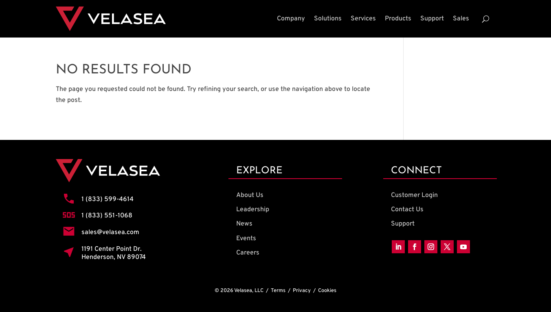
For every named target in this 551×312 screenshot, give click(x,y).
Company (291, 19)
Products (398, 19)
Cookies (327, 291)
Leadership (252, 210)
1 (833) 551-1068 (106, 216)
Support (432, 19)
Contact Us (407, 210)
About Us (249, 195)
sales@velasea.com (110, 232)
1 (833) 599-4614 (107, 199)
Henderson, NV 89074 (113, 257)
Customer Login (414, 195)
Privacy (302, 291)
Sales (461, 19)
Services (363, 19)
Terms (278, 291)
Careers (247, 253)
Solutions (328, 19)
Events (246, 239)
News (244, 224)
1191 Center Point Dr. (111, 249)
